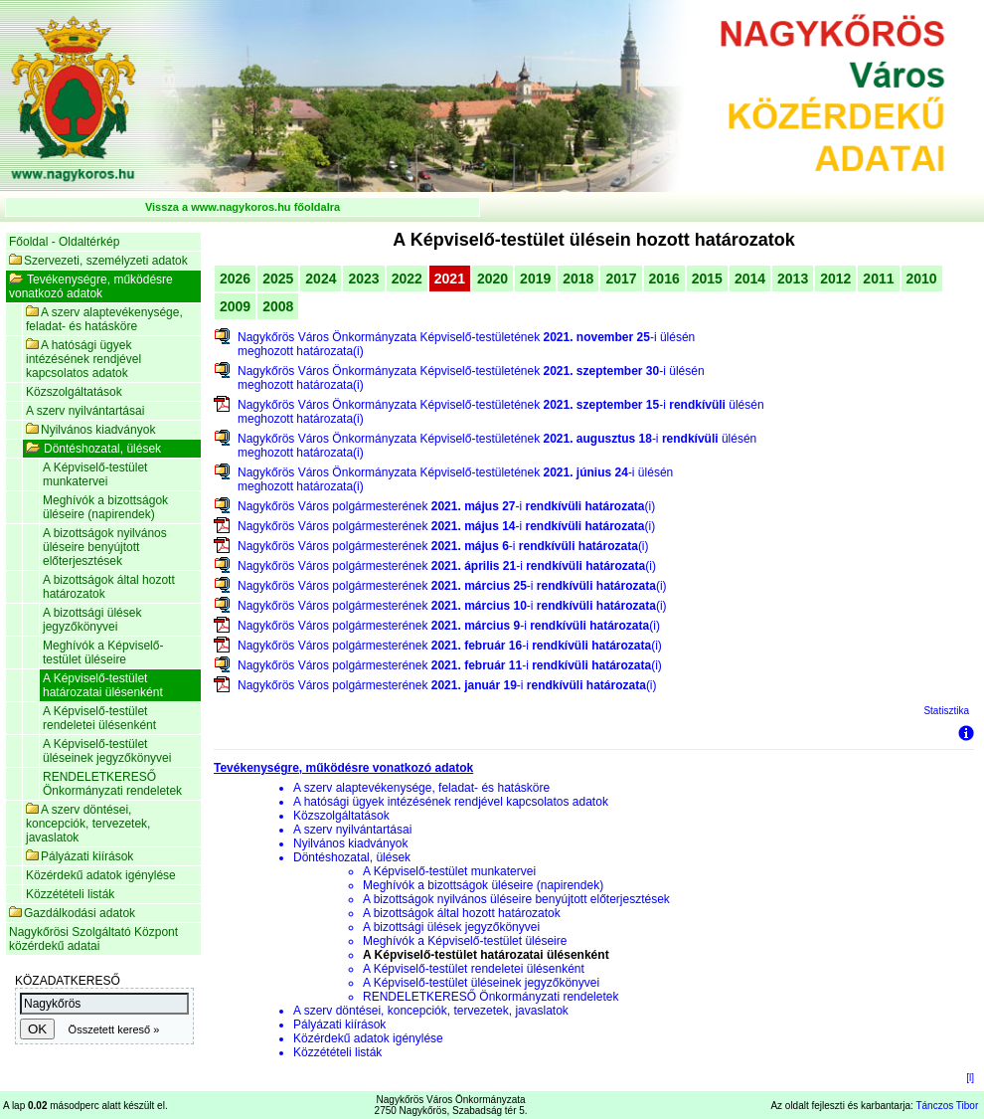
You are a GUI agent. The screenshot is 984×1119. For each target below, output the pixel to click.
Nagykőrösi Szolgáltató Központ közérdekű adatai (93, 939)
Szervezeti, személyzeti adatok (98, 261)
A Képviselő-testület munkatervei (95, 474)
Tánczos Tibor (946, 1105)
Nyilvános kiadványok (90, 430)
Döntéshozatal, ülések (93, 449)
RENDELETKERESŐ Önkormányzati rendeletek (112, 784)
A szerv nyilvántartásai (85, 411)
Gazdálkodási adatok (72, 913)
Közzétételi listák (70, 894)
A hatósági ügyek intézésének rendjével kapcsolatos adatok (83, 359)
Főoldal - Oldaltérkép (64, 242)
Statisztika (946, 710)
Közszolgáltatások (74, 392)
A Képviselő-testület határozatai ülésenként (103, 685)
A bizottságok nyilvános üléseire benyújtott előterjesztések (105, 547)
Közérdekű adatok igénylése (101, 875)
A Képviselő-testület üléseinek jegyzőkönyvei (107, 751)
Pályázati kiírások (79, 856)
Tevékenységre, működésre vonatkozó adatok (91, 286)
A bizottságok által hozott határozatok (109, 587)
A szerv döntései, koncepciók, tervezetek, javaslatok (88, 823)
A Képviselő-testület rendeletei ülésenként (99, 718)
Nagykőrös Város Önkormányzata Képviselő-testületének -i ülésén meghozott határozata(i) (466, 344)
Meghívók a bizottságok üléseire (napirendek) (105, 507)
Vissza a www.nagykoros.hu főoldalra (242, 207)
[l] (970, 1077)
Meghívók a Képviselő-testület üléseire (103, 652)
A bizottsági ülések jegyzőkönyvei (92, 620)
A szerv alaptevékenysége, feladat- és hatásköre (104, 319)
